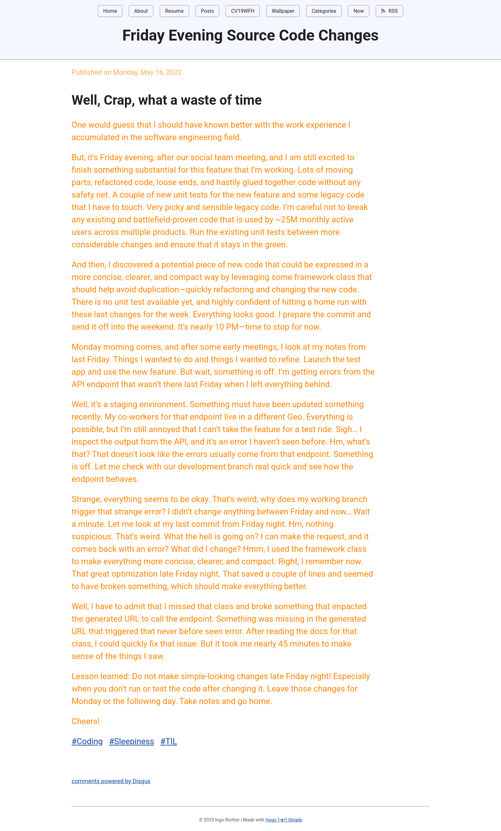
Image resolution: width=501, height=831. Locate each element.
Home (110, 11)
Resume (174, 11)
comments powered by (111, 781)
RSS (389, 10)
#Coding (87, 741)
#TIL (168, 741)
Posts (207, 11)
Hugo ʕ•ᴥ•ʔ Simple (284, 820)
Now (358, 11)
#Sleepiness (131, 741)
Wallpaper (283, 11)
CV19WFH (242, 11)
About (141, 11)
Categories (324, 11)
